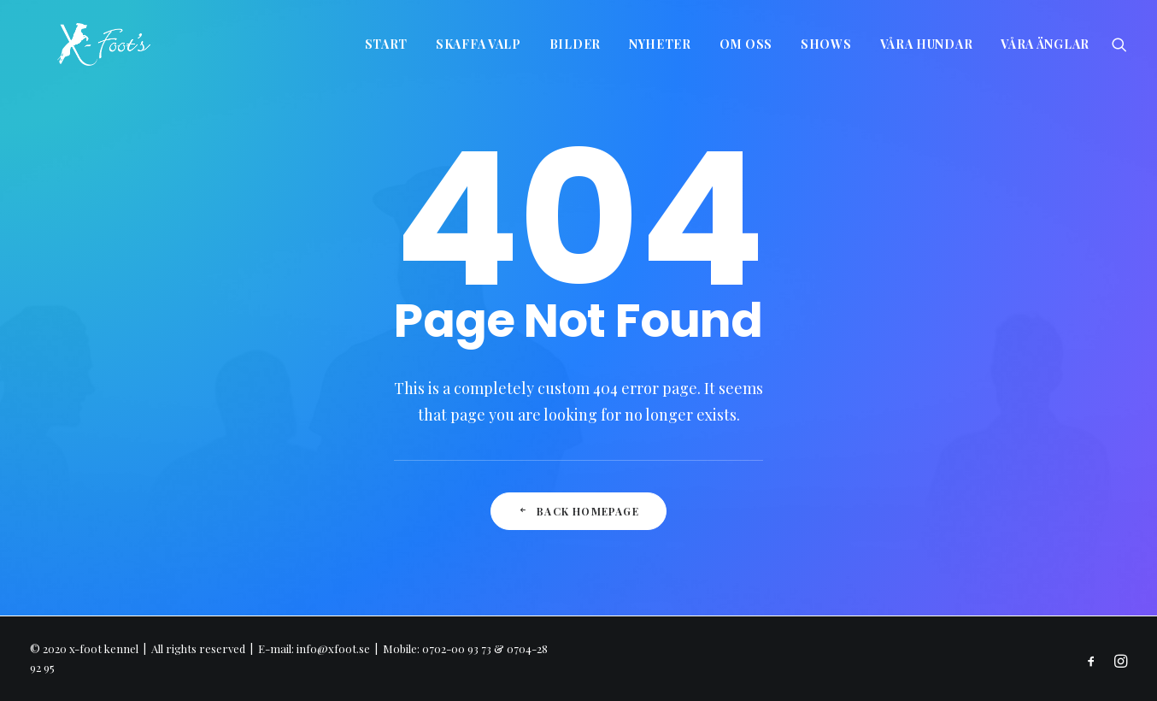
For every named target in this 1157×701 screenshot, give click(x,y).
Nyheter (660, 44)
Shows (826, 44)
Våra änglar (1045, 44)
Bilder (575, 44)
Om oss (745, 44)
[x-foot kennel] (76, 44)
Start (386, 44)
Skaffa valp (478, 44)
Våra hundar (926, 44)
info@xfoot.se (333, 648)
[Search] (1119, 44)
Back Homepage (578, 511)
